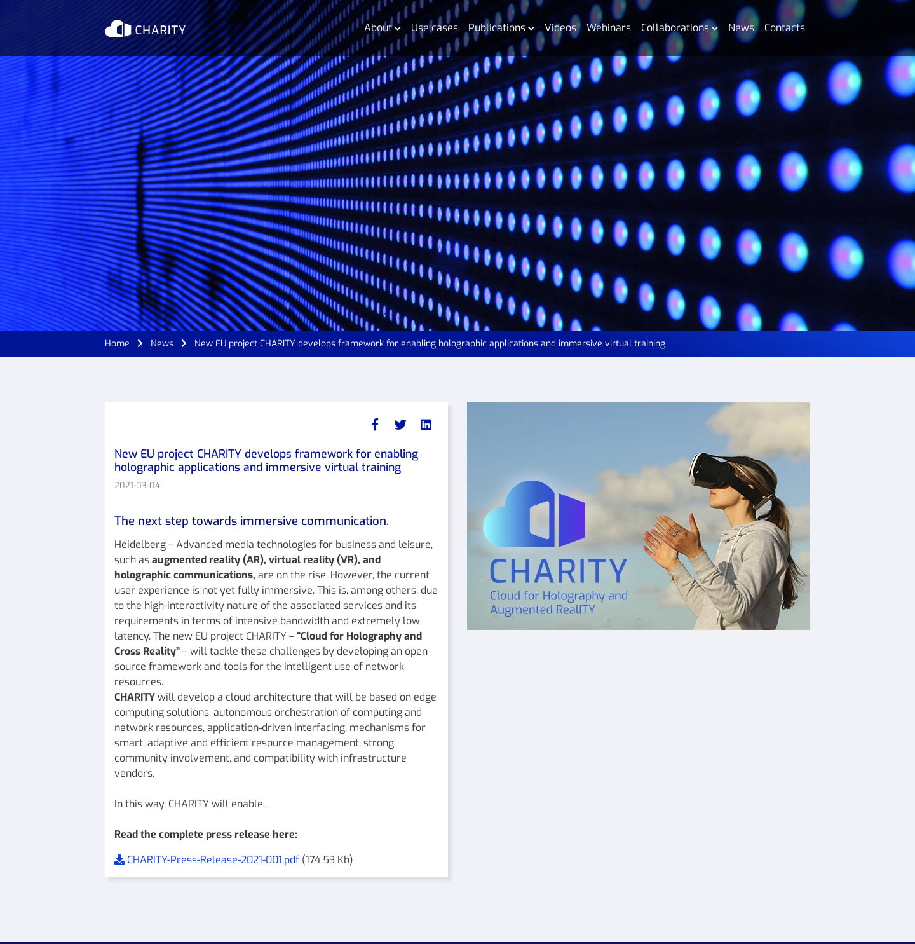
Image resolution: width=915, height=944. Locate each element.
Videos (560, 27)
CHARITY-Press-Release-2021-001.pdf (208, 859)
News (741, 27)
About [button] (382, 27)
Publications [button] (501, 27)
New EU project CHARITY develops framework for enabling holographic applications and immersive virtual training (429, 344)
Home (117, 344)
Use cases (434, 27)
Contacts (784, 27)
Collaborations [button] (679, 27)
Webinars (608, 27)
